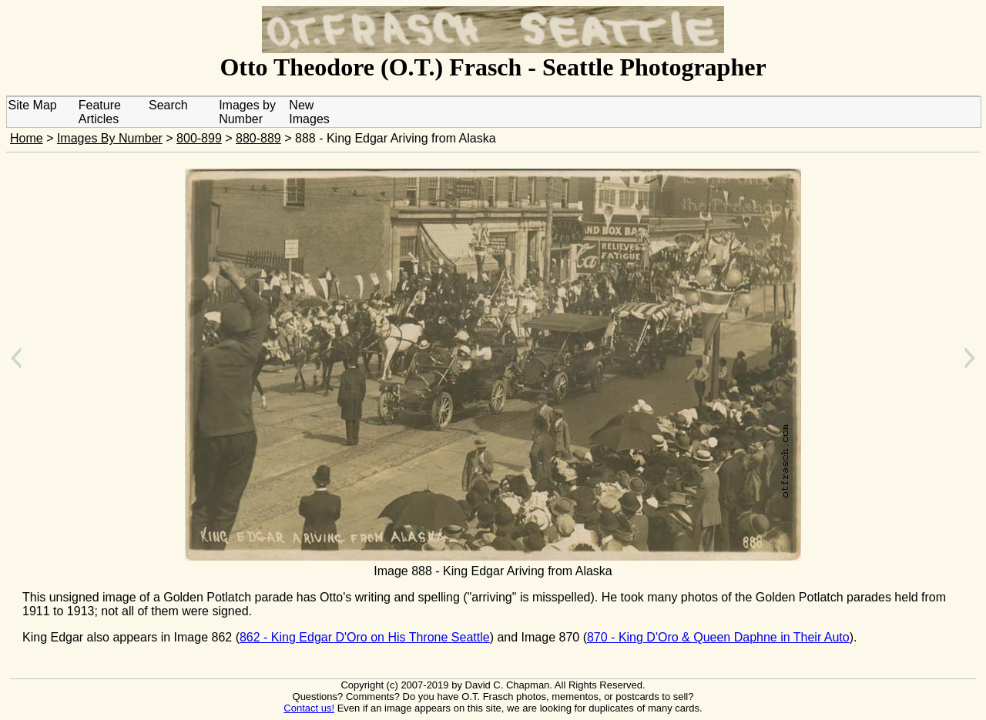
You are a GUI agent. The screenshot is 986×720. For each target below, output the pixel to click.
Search (168, 105)
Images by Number (247, 112)
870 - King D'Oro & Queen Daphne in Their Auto (718, 637)
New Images (309, 112)
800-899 (199, 138)
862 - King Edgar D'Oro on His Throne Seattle (365, 637)
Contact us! (308, 708)
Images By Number (110, 138)
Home (26, 138)
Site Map (32, 105)
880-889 (258, 138)
